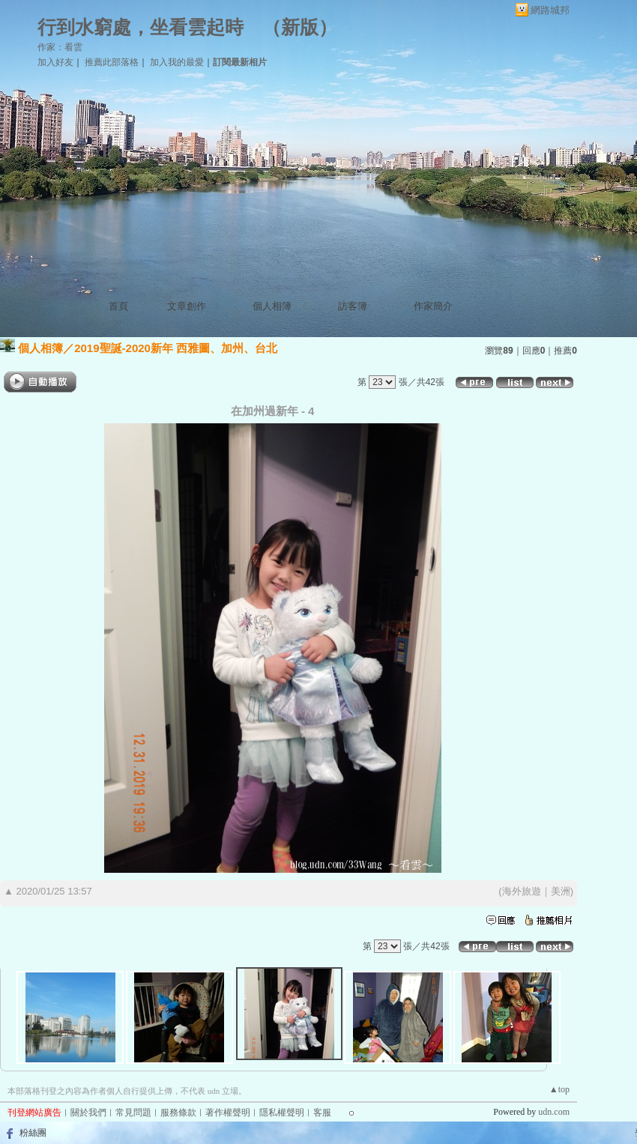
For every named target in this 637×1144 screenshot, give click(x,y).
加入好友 (55, 62)
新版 (299, 27)
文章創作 (186, 306)
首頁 (118, 306)
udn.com (554, 1112)
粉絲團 (32, 1133)
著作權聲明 (227, 1112)
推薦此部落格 (112, 62)
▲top (559, 1089)
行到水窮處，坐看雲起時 (140, 27)
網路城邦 (550, 10)
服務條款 (178, 1112)
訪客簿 (352, 306)
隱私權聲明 (281, 1112)
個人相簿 (272, 306)
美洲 (560, 891)
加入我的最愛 (177, 62)
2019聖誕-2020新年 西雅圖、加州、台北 (175, 348)
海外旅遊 (521, 891)
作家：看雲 (59, 47)
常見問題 (133, 1112)
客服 (322, 1112)
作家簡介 (433, 306)
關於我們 (88, 1112)
